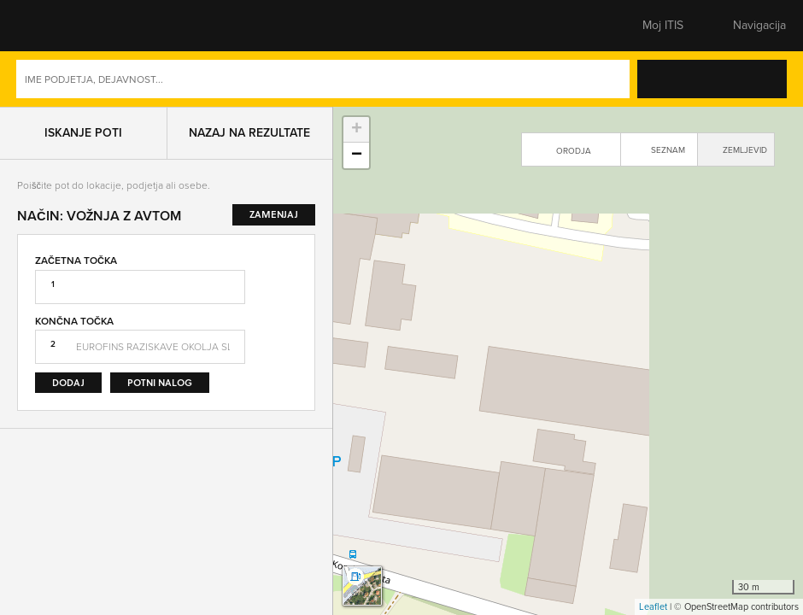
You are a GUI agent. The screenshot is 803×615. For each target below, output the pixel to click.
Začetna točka (76, 260)
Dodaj (68, 382)
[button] (47, 25)
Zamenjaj (284, 323)
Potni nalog (159, 382)
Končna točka (74, 321)
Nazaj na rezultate (249, 133)
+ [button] (356, 130)
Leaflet (653, 606)
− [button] (356, 155)
